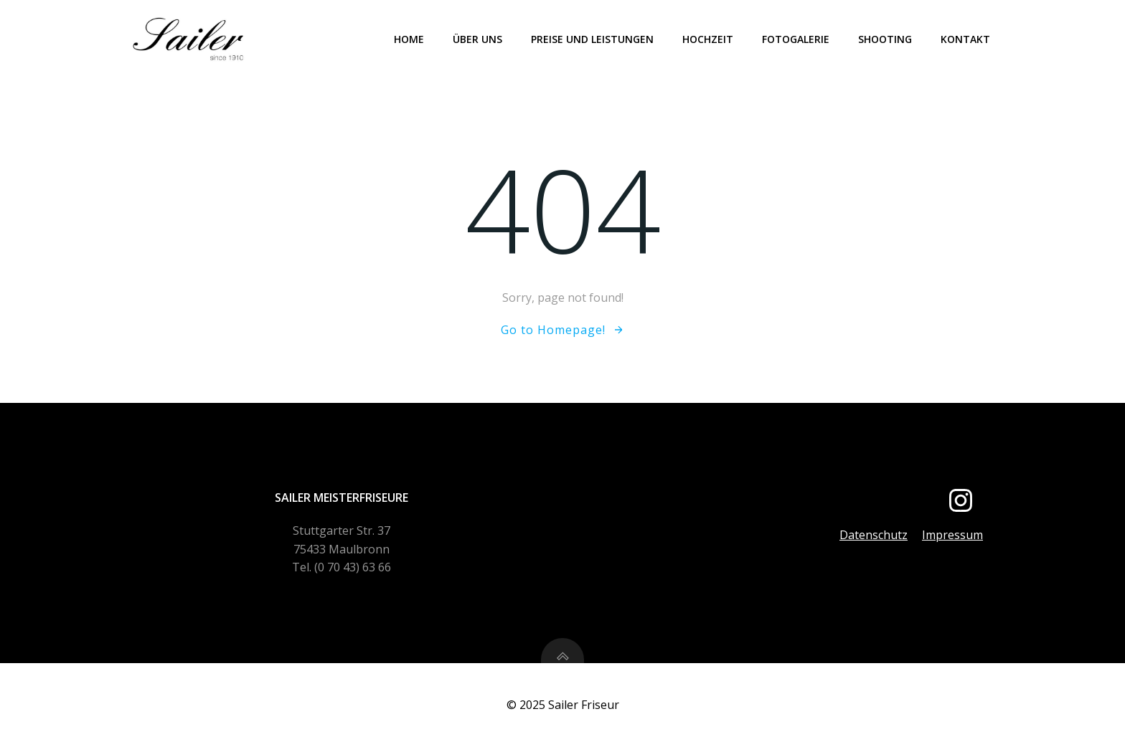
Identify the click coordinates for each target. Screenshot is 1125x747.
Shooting (885, 39)
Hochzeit (707, 39)
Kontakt (965, 39)
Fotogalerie (795, 39)
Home (409, 39)
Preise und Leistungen (592, 39)
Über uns (477, 39)
